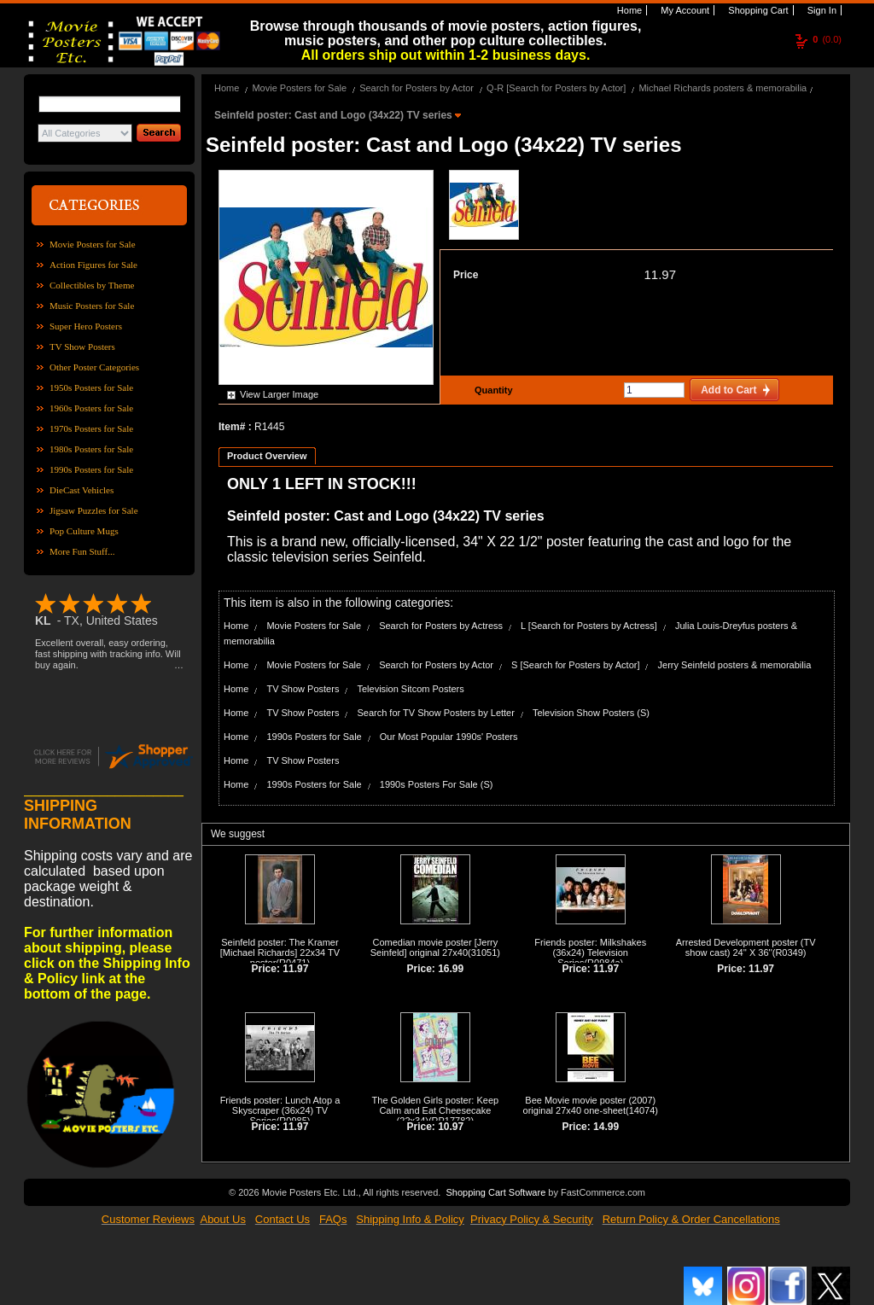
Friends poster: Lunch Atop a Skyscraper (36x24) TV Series (280, 1110)
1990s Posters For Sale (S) (436, 784)
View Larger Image (279, 394)
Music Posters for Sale (92, 305)
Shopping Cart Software (495, 1191)
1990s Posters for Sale (91, 469)
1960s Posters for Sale (91, 408)
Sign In (820, 10)
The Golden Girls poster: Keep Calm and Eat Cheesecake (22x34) (435, 1110)
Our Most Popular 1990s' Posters (449, 736)
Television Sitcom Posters (410, 689)
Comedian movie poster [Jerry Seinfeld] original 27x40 (434, 947)
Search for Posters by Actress (441, 625)
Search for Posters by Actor (416, 88)
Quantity (492, 390)
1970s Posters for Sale (91, 428)
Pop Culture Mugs (84, 531)
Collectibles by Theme (92, 285)
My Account (683, 10)
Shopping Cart (756, 10)
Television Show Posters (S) (591, 713)
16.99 (450, 969)
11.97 (660, 274)
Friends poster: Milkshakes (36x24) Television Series (590, 952)
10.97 (450, 1127)
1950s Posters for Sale (91, 387)
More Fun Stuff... (82, 551)
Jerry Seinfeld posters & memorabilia (735, 665)
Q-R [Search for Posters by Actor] (556, 88)
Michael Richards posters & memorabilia (722, 88)
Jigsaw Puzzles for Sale (94, 510)
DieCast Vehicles (82, 490)
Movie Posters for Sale (93, 244)
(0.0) (827, 39)
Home (628, 10)
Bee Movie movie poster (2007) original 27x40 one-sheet (589, 1105)
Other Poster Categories (94, 367)
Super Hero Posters (86, 326)
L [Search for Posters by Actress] (589, 625)
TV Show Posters (82, 346)
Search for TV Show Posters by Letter (435, 713)
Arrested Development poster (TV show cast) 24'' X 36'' (746, 947)
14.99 (606, 1127)
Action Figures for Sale (93, 264)
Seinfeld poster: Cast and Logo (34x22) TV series (334, 115)
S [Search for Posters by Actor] (575, 665)
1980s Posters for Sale (91, 449)
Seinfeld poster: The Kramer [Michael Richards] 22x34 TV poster (280, 952)
